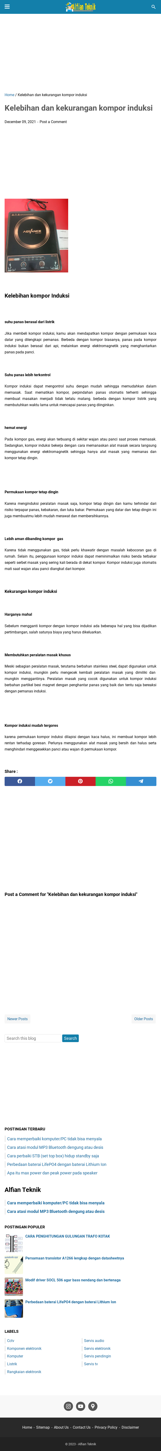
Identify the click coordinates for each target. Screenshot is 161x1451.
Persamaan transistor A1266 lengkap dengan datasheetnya (74, 1258)
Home (27, 1427)
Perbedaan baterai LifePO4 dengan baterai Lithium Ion (56, 1164)
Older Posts (143, 1019)
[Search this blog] (153, 7)
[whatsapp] (111, 781)
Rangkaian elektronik (24, 1372)
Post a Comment (53, 122)
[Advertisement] (80, 53)
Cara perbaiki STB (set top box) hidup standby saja (53, 1155)
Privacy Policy (106, 1427)
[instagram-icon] (68, 1406)
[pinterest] (80, 781)
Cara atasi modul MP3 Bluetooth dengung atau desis (55, 1147)
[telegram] (141, 781)
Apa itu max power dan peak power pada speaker (52, 1172)
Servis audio (94, 1341)
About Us (61, 1427)
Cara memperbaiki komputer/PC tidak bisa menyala (54, 1138)
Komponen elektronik (24, 1348)
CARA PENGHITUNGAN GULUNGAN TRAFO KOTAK (67, 1236)
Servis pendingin (97, 1356)
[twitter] (50, 781)
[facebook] (20, 781)
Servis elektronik (97, 1348)
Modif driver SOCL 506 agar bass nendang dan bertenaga (73, 1280)
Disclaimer (130, 1427)
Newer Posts (17, 1019)
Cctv (10, 1341)
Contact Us (82, 1427)
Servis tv (91, 1364)
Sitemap (43, 1427)
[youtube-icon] (80, 1406)
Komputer (15, 1356)
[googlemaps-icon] (92, 1406)
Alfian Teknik (87, 1444)
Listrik (12, 1364)
